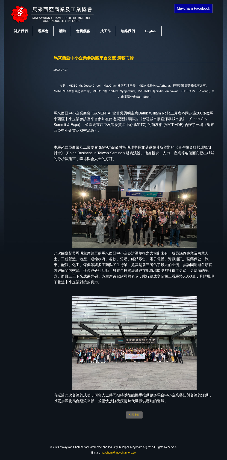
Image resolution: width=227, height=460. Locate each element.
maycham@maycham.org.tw (118, 452)
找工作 (105, 31)
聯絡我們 (128, 31)
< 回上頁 (134, 414)
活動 (62, 31)
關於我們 (21, 31)
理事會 (43, 31)
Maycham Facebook (193, 8)
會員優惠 (83, 31)
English (150, 31)
